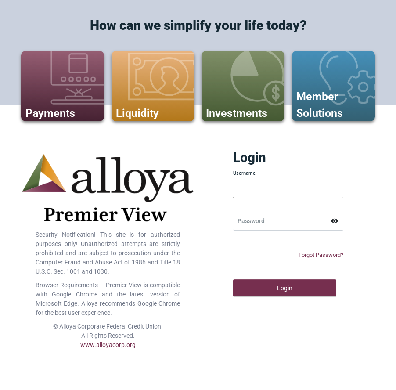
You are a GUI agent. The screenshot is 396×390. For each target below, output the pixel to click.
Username (244, 173)
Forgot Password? (321, 255)
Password (251, 220)
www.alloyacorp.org (108, 344)
